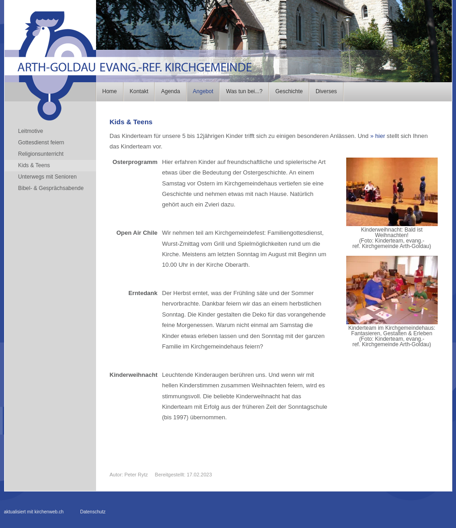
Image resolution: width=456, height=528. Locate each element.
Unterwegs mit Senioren (47, 177)
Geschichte (289, 91)
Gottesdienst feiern (41, 142)
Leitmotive (30, 131)
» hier (377, 135)
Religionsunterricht (41, 154)
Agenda (170, 91)
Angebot (203, 91)
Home (109, 91)
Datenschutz (93, 511)
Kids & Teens (34, 165)
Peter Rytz (136, 474)
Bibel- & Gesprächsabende (51, 188)
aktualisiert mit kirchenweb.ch (34, 511)
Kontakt (139, 91)
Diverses (326, 91)
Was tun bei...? (244, 91)
